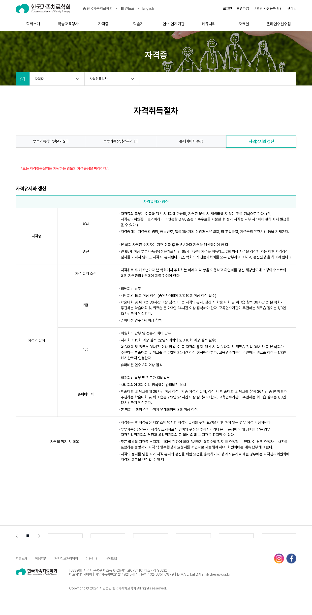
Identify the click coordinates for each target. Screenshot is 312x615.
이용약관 (41, 558)
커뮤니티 (209, 24)
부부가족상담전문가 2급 (50, 141)
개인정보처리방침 (66, 558)
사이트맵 (111, 558)
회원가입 (243, 8)
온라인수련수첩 (279, 24)
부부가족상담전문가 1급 (120, 141)
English (148, 8)
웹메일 (291, 8)
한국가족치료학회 (98, 8)
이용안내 (91, 558)
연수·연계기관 (174, 24)
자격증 (103, 24)
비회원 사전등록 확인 (268, 8)
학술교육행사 (68, 24)
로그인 (227, 8)
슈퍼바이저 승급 (191, 141)
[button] (17, 535)
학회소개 (33, 24)
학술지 (138, 24)
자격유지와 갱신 (261, 141)
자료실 (244, 24)
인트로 (127, 8)
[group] (65, 535)
